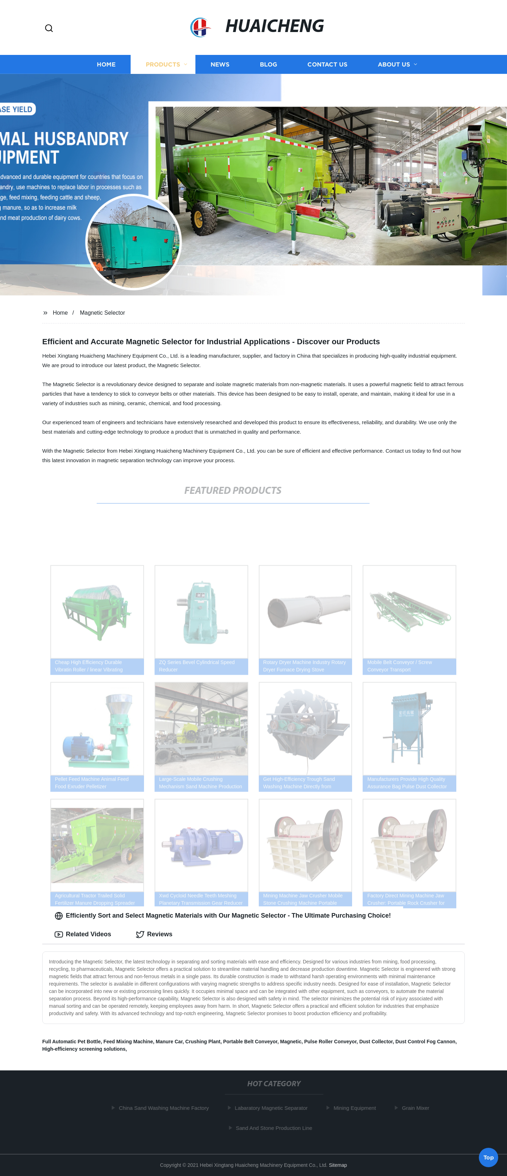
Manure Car (169, 1041)
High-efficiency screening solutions (84, 1049)
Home (106, 64)
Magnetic (291, 1041)
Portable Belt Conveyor (250, 1041)
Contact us (327, 64)
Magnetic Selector (102, 313)
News (220, 64)
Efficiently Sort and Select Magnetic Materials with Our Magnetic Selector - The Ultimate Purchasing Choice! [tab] (223, 916)
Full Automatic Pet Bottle (71, 1041)
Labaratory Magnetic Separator (273, 1108)
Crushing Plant (202, 1041)
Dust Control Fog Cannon (425, 1041)
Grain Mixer (418, 1108)
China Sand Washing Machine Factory (166, 1108)
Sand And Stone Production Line (276, 1128)
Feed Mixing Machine (128, 1041)
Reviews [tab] (154, 934)
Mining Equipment (357, 1108)
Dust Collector (376, 1041)
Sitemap (338, 1165)
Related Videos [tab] (83, 934)
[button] (49, 28)
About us (394, 64)
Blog (268, 64)
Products (163, 64)
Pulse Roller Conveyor (330, 1041)
